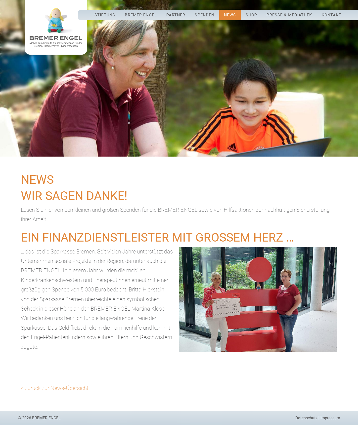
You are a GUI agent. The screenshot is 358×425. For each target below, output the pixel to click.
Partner (175, 15)
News (230, 15)
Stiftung (104, 15)
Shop (251, 15)
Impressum (330, 418)
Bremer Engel (141, 15)
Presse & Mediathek (289, 15)
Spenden (204, 15)
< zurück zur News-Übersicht (55, 388)
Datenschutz (306, 418)
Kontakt (331, 15)
